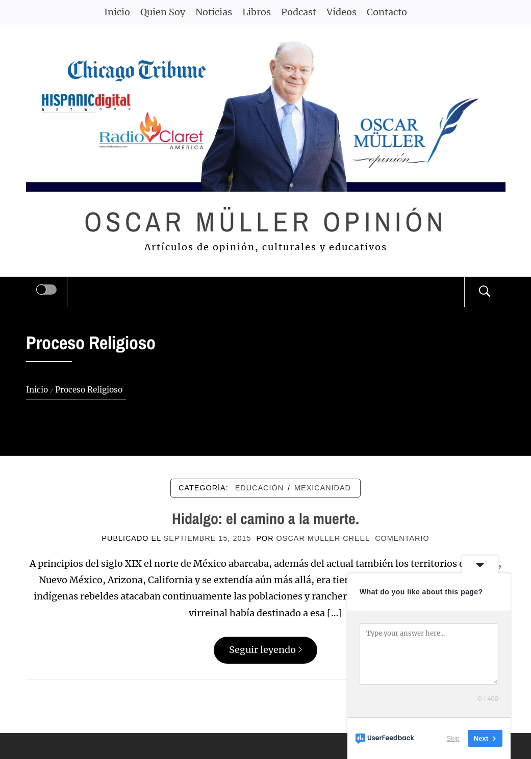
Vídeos (341, 12)
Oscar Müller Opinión (265, 221)
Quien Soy (162, 12)
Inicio (117, 12)
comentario (402, 538)
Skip (453, 738)
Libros (256, 12)
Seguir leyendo (265, 650)
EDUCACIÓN (259, 488)
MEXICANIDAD (322, 488)
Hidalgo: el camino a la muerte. (265, 518)
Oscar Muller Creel (323, 538)
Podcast (298, 12)
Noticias (213, 12)
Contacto (387, 12)
